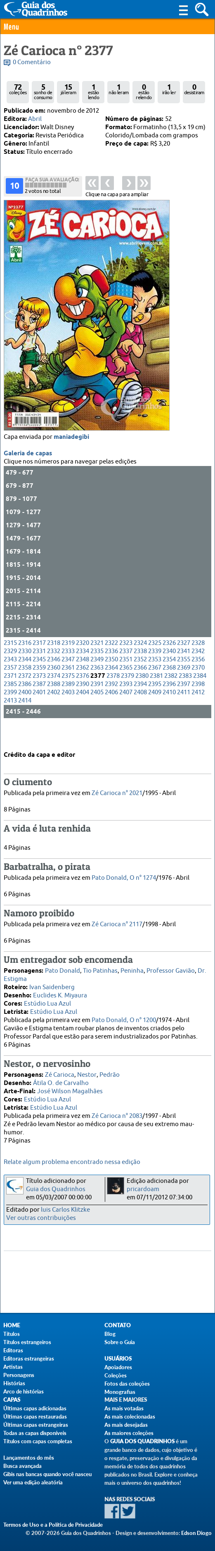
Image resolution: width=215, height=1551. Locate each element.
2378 (113, 697)
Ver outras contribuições (41, 1218)
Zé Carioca (59, 1074)
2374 (53, 697)
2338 (140, 673)
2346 (53, 681)
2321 (97, 664)
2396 (169, 705)
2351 (125, 681)
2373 (39, 697)
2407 (125, 714)
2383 (185, 697)
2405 (97, 714)
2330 (24, 673)
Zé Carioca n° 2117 (117, 923)
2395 (154, 705)
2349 (97, 681)
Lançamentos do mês (28, 1457)
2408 (140, 714)
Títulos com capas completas (37, 1441)
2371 (10, 697)
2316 (24, 664)
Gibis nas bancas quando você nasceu (47, 1474)
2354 (169, 681)
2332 (53, 673)
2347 (68, 681)
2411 (183, 714)
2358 (24, 689)
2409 (154, 714)
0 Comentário (32, 62)
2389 (68, 705)
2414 (24, 722)
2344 (24, 681)
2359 (39, 689)
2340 (169, 673)
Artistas (13, 1366)
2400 (24, 714)
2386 (24, 705)
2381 (156, 697)
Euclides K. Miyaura (60, 994)
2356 (198, 681)
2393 (125, 705)
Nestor (87, 1074)
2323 (125, 664)
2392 (111, 705)
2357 (10, 689)
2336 (111, 673)
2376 (82, 697)
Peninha (132, 970)
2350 (111, 681)
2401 (39, 714)
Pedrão (109, 1074)
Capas (11, 1400)
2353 (154, 681)
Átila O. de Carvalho (61, 1082)
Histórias (14, 1383)
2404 (82, 714)
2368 (169, 689)
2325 (154, 664)
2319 (68, 664)
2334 (82, 673)
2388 (53, 705)
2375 (68, 697)
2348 (82, 681)
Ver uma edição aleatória (33, 1482)
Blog (110, 1334)
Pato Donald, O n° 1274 (124, 877)
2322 (111, 664)
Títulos (11, 1334)
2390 (82, 705)
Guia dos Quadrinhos (55, 1189)
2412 (198, 714)
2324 (140, 664)
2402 (53, 714)
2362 (82, 689)
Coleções (115, 1375)
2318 (53, 664)
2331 (39, 673)
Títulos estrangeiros (27, 1342)
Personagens (18, 1375)
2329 (10, 673)
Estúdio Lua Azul (47, 1002)
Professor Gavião (170, 970)
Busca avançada (22, 1466)
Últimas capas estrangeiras (35, 1424)
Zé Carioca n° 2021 (117, 792)
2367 (154, 689)
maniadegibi (71, 458)
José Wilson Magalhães (70, 1090)
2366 (140, 689)
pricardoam (143, 1189)
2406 (111, 714)
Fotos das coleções (127, 1383)
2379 (127, 697)
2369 (183, 689)
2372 (24, 697)
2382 (170, 697)
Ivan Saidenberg (52, 986)
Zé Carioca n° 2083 (117, 1115)
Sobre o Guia (119, 1342)
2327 (183, 664)
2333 (68, 673)
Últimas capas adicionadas (34, 1408)
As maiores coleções (129, 1433)
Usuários (118, 1359)
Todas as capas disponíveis (34, 1433)
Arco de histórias (23, 1391)
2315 (10, 664)
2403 (68, 714)
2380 (142, 697)
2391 (97, 705)
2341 (183, 673)
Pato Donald (62, 970)
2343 (10, 681)
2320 (82, 664)
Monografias (119, 1392)
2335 (97, 673)
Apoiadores (118, 1367)
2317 (39, 664)
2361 (68, 689)
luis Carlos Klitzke (65, 1210)
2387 (39, 705)
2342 (198, 673)
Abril (35, 119)
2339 (154, 673)
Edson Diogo (196, 1533)
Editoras (13, 1350)
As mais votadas (124, 1408)
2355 (183, 681)
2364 (111, 689)
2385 (10, 705)
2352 (140, 681)
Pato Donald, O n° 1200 (124, 1019)
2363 (97, 689)
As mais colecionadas (129, 1416)
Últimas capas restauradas (35, 1416)
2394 (140, 705)
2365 (125, 689)
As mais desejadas (126, 1424)
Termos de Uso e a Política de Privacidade (53, 1524)
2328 (198, 664)
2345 (39, 681)
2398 (198, 705)
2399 (10, 714)
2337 (125, 673)
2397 (183, 705)
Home (11, 1325)
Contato (117, 1325)
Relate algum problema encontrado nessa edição (72, 1162)
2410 (169, 714)
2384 (199, 697)
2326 (169, 664)
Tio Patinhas (100, 970)
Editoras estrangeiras (28, 1358)
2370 (198, 689)
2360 (53, 689)
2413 (10, 722)
